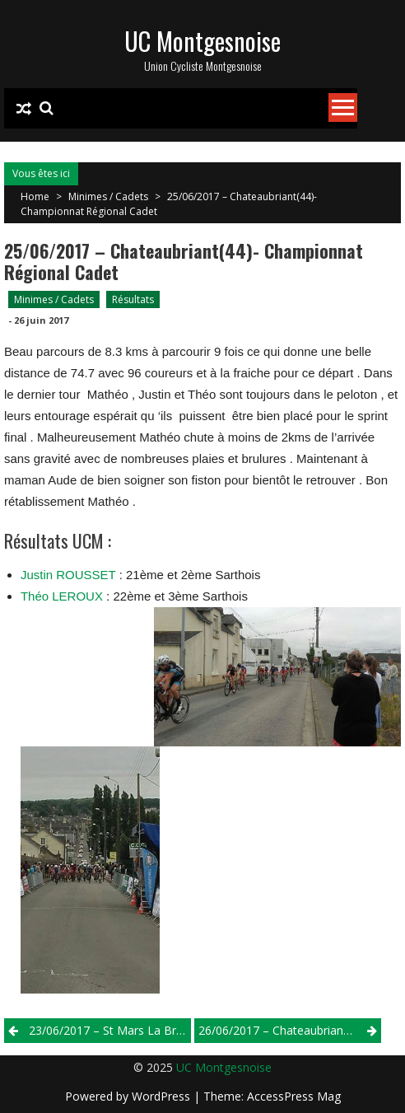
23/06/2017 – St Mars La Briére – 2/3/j (110, 1030)
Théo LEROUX (62, 596)
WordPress (162, 1096)
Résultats (133, 299)
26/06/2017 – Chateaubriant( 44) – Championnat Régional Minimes (289, 1030)
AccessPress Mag (294, 1096)
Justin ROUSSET (68, 575)
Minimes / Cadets (108, 196)
